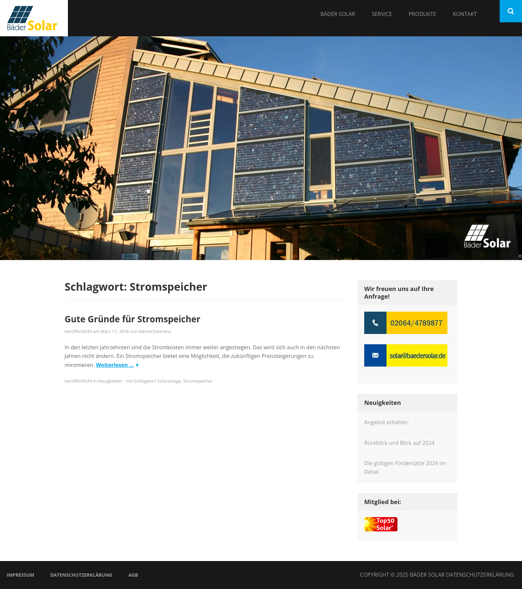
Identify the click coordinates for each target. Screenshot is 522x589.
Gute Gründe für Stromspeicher (132, 319)
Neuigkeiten (110, 381)
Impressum (20, 575)
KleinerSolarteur (154, 331)
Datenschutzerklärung (81, 575)
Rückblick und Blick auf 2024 (399, 442)
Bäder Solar (337, 14)
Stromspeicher (197, 381)
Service (382, 14)
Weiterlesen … (115, 365)
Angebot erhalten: (386, 422)
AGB (133, 575)
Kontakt (465, 14)
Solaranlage (169, 381)
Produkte (422, 14)
